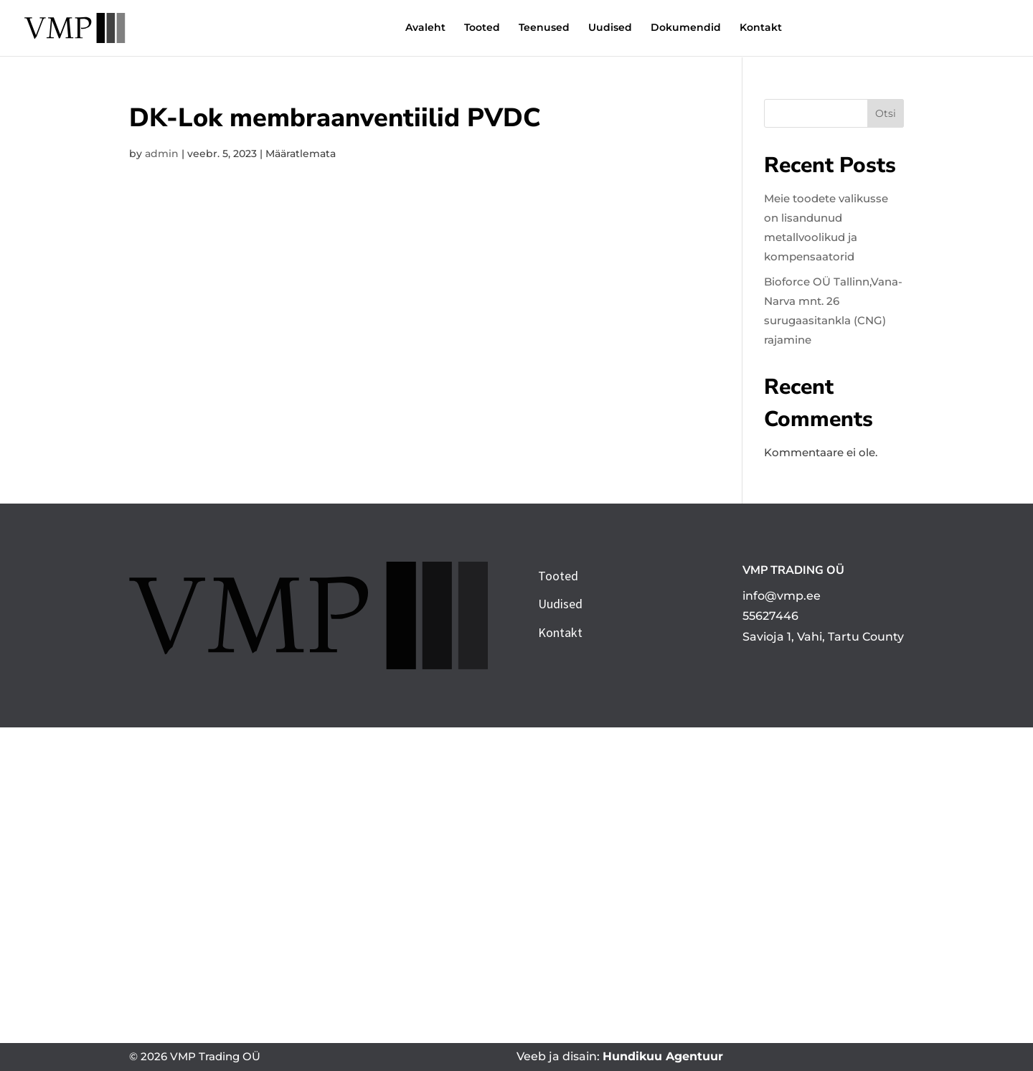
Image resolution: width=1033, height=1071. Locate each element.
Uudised (542, 29)
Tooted (414, 29)
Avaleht (357, 29)
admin (162, 153)
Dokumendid (617, 29)
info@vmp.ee (781, 596)
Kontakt (692, 29)
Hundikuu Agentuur (663, 1056)
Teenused (476, 29)
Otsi (885, 113)
